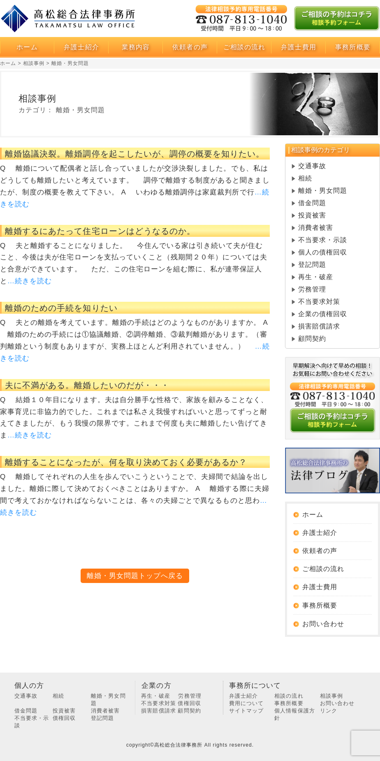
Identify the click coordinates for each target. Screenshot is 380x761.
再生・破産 (315, 276)
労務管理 (312, 289)
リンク (328, 711)
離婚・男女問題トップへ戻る (135, 576)
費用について (246, 703)
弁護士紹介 (81, 47)
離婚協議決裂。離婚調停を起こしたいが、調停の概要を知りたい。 (135, 153)
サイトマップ (246, 711)
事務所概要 (352, 47)
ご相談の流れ (244, 47)
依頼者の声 (189, 47)
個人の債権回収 (322, 252)
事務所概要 (322, 605)
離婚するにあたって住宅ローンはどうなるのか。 (100, 231)
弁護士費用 (298, 47)
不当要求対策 (319, 301)
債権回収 (64, 718)
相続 (305, 178)
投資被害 (312, 215)
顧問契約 (312, 338)
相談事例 (331, 696)
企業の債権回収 (322, 313)
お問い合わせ (329, 623)
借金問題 (312, 202)
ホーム (26, 47)
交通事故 (312, 165)
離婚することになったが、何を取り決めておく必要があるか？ (126, 462)
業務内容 (136, 47)
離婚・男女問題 (322, 190)
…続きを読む (29, 281)
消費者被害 (315, 227)
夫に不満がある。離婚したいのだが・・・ (87, 385)
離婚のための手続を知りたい (61, 307)
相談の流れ (288, 696)
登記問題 (312, 264)
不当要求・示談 (322, 239)
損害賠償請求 (319, 326)
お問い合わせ (337, 703)
